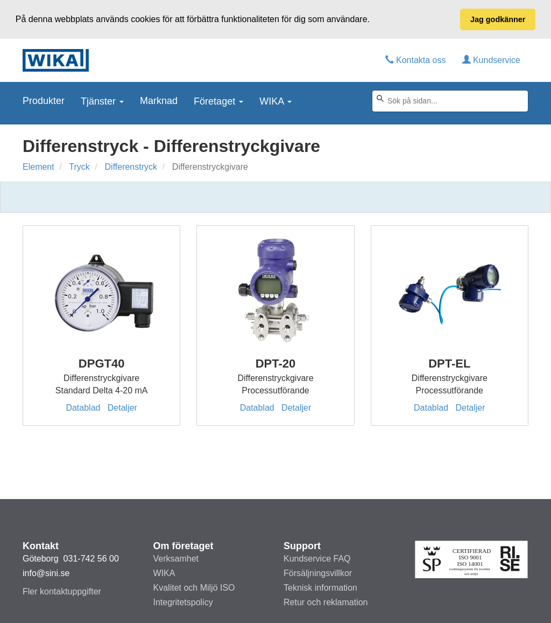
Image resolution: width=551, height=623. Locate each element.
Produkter (44, 100)
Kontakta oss (415, 59)
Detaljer (122, 407)
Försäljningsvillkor (318, 573)
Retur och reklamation (326, 602)
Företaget (218, 100)
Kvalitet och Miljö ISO (194, 587)
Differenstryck (131, 166)
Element (38, 166)
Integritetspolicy (183, 602)
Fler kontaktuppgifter (62, 591)
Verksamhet (176, 558)
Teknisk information (320, 587)
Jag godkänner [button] (497, 19)
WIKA (275, 100)
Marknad (159, 100)
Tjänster (102, 100)
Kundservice (491, 59)
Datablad (83, 407)
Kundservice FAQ (317, 558)
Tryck (79, 166)
